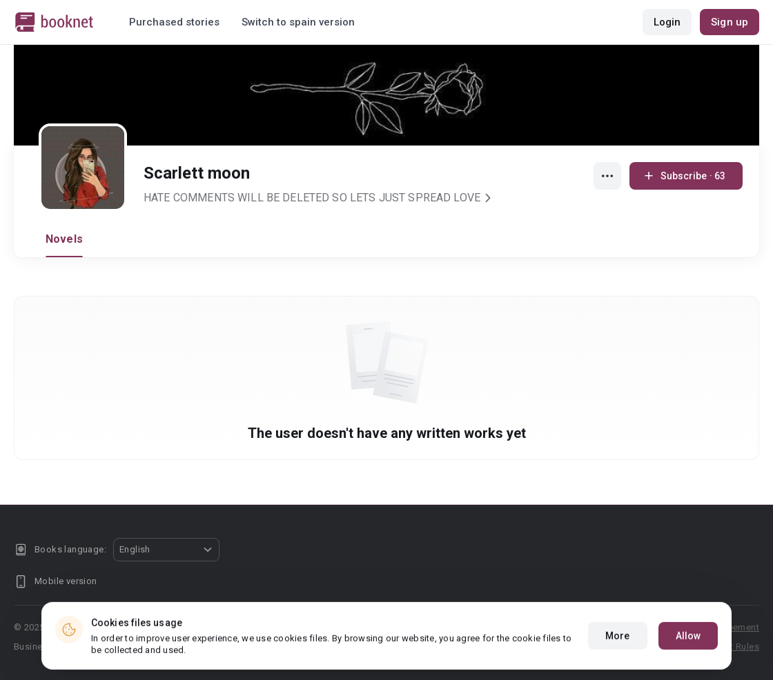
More (617, 655)
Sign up (729, 22)
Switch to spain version (298, 22)
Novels (64, 239)
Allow (688, 655)
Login (667, 22)
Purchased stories (174, 22)
